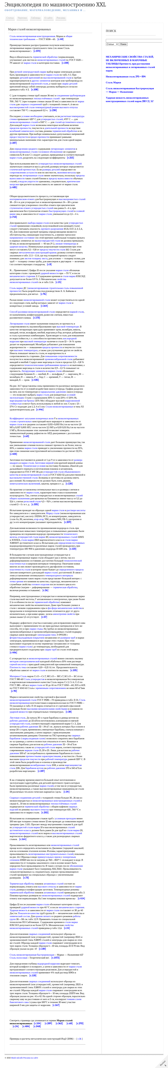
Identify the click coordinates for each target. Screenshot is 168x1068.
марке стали (16, 157)
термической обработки (45, 56)
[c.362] (60, 1032)
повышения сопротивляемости (64, 356)
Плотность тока (18, 670)
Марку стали (62, 513)
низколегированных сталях (24, 151)
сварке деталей (70, 83)
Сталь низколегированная (23, 705)
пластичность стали (20, 572)
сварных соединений (55, 104)
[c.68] (70, 1032)
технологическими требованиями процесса (47, 365)
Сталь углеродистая (35, 682)
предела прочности (65, 347)
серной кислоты (18, 667)
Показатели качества (29, 922)
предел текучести (19, 136)
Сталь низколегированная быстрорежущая (32, 963)
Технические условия (35, 465)
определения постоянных (72, 545)
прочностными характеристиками (44, 762)
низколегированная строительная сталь (49, 288)
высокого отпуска (19, 110)
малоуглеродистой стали (48, 240)
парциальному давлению (54, 391)
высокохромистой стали (41, 107)
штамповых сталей (54, 889)
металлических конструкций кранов (38, 252)
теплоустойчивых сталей (64, 98)
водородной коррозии (49, 972)
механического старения (23, 276)
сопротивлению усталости (24, 172)
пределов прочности (21, 128)
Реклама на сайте (31, 1067)
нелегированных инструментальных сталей (51, 859)
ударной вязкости (50, 273)
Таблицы (36, 17)
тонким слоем (17, 1011)
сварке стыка (40, 631)
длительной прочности (57, 128)
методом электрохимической (25, 664)
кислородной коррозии (22, 341)
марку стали (43, 394)
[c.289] (49, 1032)
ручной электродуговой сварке (31, 71)
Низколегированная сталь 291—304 (126, 76)
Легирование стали (20, 323)
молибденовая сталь (41, 771)
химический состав (20, 925)
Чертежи (23, 17)
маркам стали (32, 756)
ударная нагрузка (19, 246)
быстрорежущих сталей (62, 211)
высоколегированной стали (58, 77)
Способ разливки (19, 311)
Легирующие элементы (34, 371)
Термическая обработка (22, 889)
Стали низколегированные (60, 406)
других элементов (41, 80)
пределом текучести (30, 765)
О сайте (49, 17)
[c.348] (38, 1035)
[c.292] (80, 1032)
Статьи (10, 17)
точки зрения (17, 584)
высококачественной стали (26, 477)
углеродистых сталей (52, 119)
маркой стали (77, 311)
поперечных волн (45, 418)
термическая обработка (66, 590)
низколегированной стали (37, 299)
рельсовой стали (33, 501)
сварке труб (51, 652)
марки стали (30, 62)
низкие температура (66, 243)
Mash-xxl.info (17, 1067)
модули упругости (29, 181)
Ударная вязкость (19, 919)
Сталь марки (16, 288)
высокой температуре (68, 326)
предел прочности (40, 136)
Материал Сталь (18, 679)
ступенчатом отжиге (20, 208)
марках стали (55, 371)
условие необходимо (32, 116)
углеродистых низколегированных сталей (60, 163)
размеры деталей (52, 169)
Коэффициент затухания (23, 418)
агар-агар (69, 519)
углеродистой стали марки (32, 539)
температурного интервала (60, 578)
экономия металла (67, 172)
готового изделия (41, 587)
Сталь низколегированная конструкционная (33, 36)
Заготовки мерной (45, 462)
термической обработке (37, 812)
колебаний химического (22, 131)
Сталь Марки (113, 82)
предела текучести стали (53, 249)
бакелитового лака (34, 1011)
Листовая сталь (18, 723)
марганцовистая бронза (22, 400)
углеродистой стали (20, 729)
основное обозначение (51, 151)
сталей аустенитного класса (69, 122)
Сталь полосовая (19, 966)
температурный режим (66, 107)
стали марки (69, 276)
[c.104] (38, 1032)
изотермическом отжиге (22, 199)
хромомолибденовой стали (59, 359)
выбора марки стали (39, 222)
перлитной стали (40, 83)
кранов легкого (44, 925)
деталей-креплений (30, 77)
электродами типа (47, 637)
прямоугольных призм (49, 862)
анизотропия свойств (64, 616)
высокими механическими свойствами (59, 711)
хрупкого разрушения (53, 228)
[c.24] (16, 1035)
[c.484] (27, 1035)
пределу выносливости (61, 178)
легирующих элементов (63, 148)
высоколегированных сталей (68, 839)
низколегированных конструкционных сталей (57, 806)
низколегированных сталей (52, 59)
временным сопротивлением (56, 691)
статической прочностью (23, 169)
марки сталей (47, 791)
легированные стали (33, 175)
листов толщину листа (36, 258)
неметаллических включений (25, 483)
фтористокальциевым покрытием (27, 640)
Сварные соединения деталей (25, 803)
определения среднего (26, 148)
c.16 (80, 1047)
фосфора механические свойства (66, 611)
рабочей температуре (57, 765)
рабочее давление (19, 726)
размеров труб (68, 640)
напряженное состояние (22, 237)
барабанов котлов (35, 774)
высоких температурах (44, 350)
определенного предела (72, 572)
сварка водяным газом (33, 744)
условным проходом (66, 824)
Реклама (61, 17)
